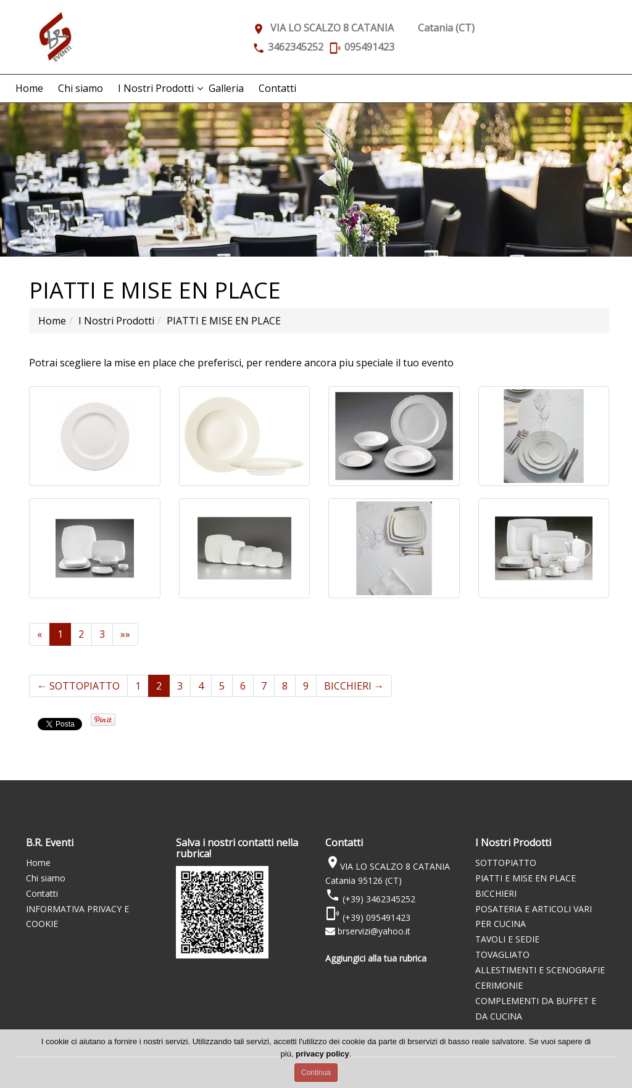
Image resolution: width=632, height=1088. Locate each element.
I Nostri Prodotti (156, 88)
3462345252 (295, 47)
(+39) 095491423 (375, 917)
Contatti (277, 88)
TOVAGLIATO (502, 954)
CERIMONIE (499, 985)
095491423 (369, 47)
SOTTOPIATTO (78, 686)
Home (29, 88)
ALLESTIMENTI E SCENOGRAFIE (540, 970)
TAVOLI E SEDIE (507, 939)
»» (125, 634)
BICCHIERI (354, 686)
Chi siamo (80, 88)
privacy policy (322, 1053)
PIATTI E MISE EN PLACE (525, 878)
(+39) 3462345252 (377, 899)
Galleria (226, 88)
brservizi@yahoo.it (374, 931)
